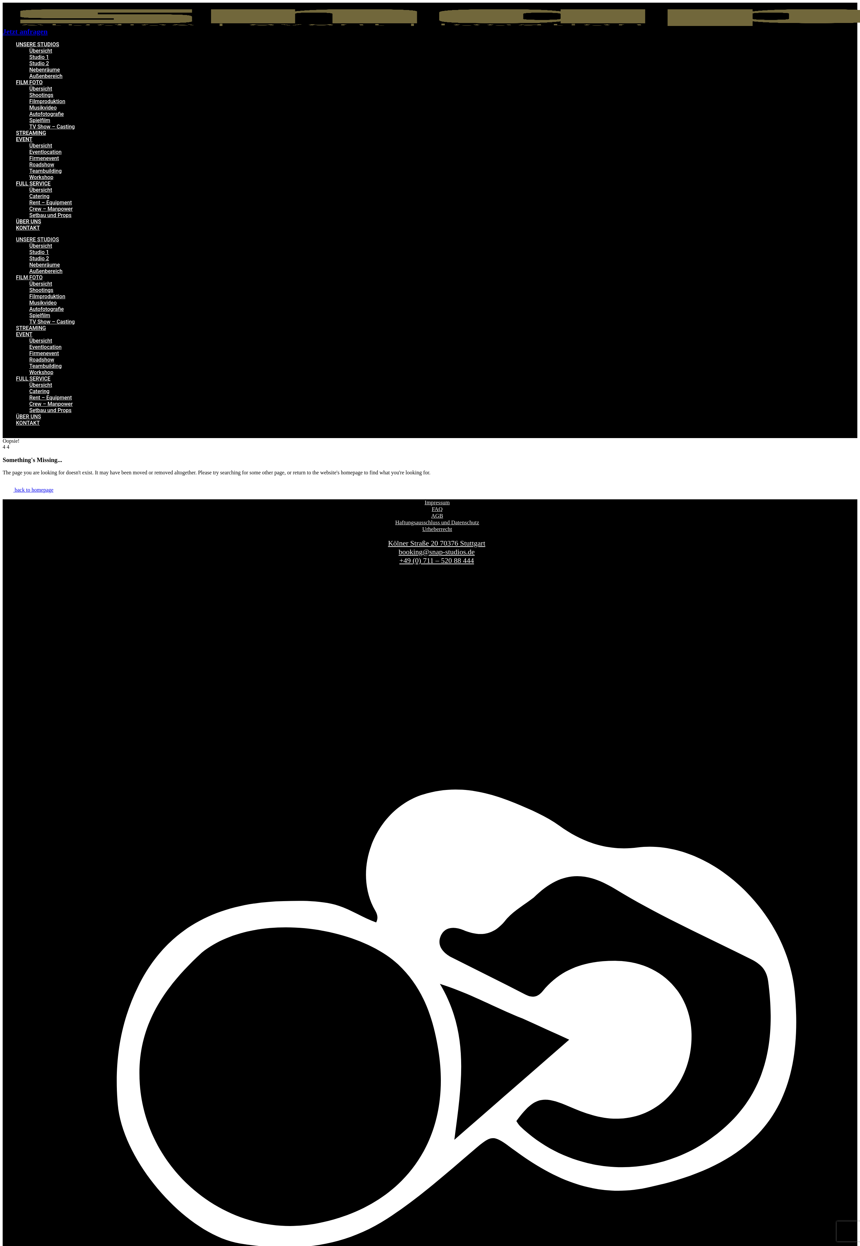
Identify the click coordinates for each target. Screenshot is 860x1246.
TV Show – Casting (52, 127)
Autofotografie (46, 114)
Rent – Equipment (50, 202)
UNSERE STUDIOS (37, 44)
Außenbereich (46, 76)
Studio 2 (39, 63)
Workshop (41, 177)
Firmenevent (44, 158)
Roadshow (41, 164)
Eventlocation (45, 152)
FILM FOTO (29, 82)
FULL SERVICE (33, 183)
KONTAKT (28, 228)
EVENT (24, 139)
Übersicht (40, 51)
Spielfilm (39, 120)
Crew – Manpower (51, 209)
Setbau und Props (50, 215)
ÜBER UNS (28, 221)
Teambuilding (45, 171)
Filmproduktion (47, 101)
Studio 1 (39, 57)
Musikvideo (43, 108)
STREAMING (31, 133)
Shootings (41, 95)
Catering (39, 196)
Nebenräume (44, 70)
